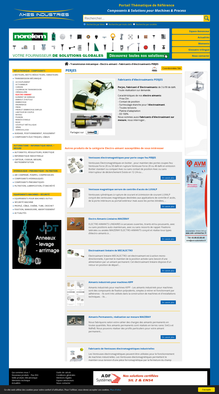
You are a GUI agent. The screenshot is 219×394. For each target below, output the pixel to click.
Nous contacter (200, 55)
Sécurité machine (24, 202)
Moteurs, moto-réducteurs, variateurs (36, 74)
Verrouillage (22, 129)
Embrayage (21, 102)
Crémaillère (21, 92)
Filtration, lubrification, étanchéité (35, 185)
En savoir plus (168, 177)
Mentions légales (64, 377)
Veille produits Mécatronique (24, 377)
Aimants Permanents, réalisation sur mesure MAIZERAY (120, 316)
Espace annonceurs (65, 380)
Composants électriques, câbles (32, 137)
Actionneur (21, 84)
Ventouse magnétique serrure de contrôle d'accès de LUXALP (123, 189)
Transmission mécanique (28, 78)
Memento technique (21, 380)
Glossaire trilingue (198, 49)
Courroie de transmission (29, 89)
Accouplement (23, 82)
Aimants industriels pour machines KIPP (111, 282)
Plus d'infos (115, 389)
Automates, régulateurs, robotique (34, 152)
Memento (203, 43)
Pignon (19, 117)
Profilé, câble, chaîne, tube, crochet (34, 205)
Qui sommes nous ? (21, 372)
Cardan (19, 87)
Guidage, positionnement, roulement (35, 133)
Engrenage (21, 104)
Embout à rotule (24, 99)
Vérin (18, 127)
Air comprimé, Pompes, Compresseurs (34, 175)
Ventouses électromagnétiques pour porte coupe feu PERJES (122, 157)
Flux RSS (34, 375)
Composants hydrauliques (29, 178)
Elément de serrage (25, 97)
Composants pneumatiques (29, 182)
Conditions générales (65, 375)
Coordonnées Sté (172, 68)
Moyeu (19, 114)
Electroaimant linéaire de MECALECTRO (111, 250)
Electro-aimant (114, 148)
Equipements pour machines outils (33, 198)
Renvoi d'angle (23, 119)
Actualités (203, 37)
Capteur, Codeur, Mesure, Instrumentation (28, 160)
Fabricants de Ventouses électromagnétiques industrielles (121, 348)
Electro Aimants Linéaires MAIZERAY (109, 218)
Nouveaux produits (20, 375)
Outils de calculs (63, 372)
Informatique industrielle (29, 156)
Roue (18, 122)
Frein (18, 107)
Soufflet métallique (26, 124)
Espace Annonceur (199, 31)
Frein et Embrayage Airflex (29, 109)
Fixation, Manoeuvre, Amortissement (35, 209)
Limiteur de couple (25, 112)
